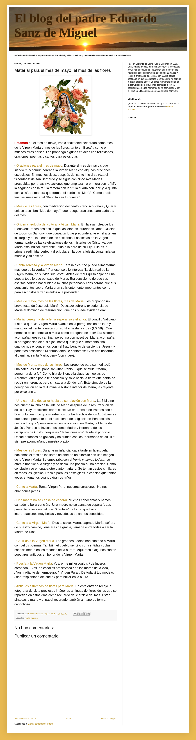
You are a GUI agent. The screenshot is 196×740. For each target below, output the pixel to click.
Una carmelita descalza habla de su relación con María (55, 400)
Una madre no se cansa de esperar (41, 500)
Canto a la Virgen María (33, 523)
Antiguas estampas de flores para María (45, 586)
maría (27, 618)
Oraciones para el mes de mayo (39, 165)
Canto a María (26, 486)
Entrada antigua (108, 718)
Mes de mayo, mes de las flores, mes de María (50, 301)
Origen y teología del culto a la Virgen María (47, 224)
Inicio (68, 718)
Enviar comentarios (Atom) (41, 724)
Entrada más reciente (25, 718)
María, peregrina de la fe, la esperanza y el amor (51, 319)
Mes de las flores (28, 206)
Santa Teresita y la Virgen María (39, 265)
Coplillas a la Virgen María (35, 541)
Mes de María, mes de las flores (39, 364)
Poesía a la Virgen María (34, 563)
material (34, 618)
